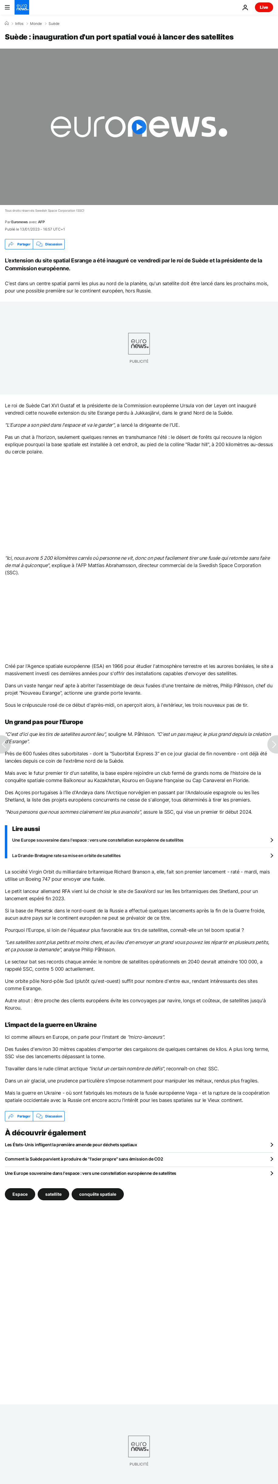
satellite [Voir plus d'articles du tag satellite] (53, 1194)
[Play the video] (139, 127)
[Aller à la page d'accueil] (22, 7)
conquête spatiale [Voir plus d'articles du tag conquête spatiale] (97, 1194)
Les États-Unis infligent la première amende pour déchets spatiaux (71, 1144)
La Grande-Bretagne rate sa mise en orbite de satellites (66, 855)
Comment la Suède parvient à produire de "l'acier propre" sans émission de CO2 (84, 1158)
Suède (54, 24)
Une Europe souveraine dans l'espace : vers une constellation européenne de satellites (98, 840)
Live (264, 7)
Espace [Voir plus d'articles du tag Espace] (20, 1194)
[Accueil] (6, 23)
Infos (19, 24)
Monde (36, 24)
